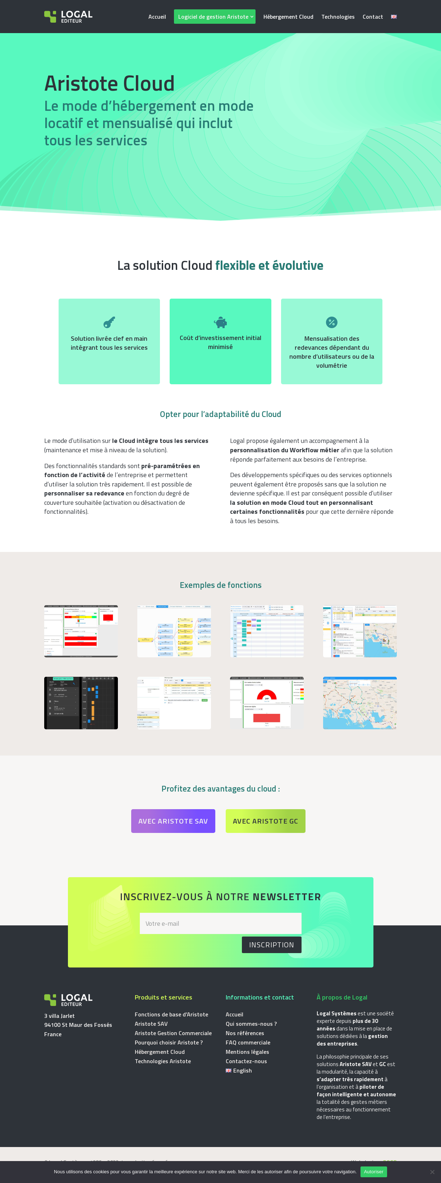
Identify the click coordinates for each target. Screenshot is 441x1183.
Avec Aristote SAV (173, 820)
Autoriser (373, 1171)
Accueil (157, 16)
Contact (373, 16)
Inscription (271, 944)
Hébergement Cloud (288, 16)
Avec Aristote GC (265, 820)
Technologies (338, 16)
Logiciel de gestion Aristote (213, 16)
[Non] (432, 1171)
